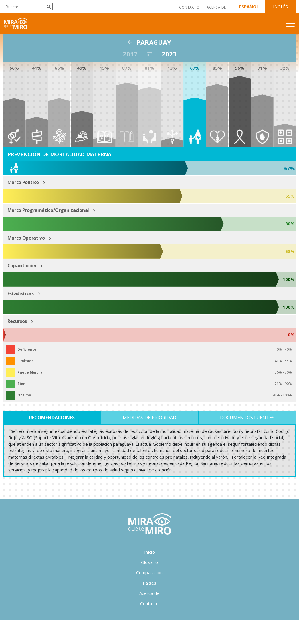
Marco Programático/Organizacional (48, 210)
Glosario (149, 562)
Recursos (17, 321)
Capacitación (21, 265)
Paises (150, 583)
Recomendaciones (52, 417)
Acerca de (216, 7)
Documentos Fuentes (247, 417)
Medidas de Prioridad (149, 417)
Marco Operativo (26, 238)
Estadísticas (20, 293)
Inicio (149, 552)
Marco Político (23, 182)
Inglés (280, 6)
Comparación (149, 572)
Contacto (189, 7)
